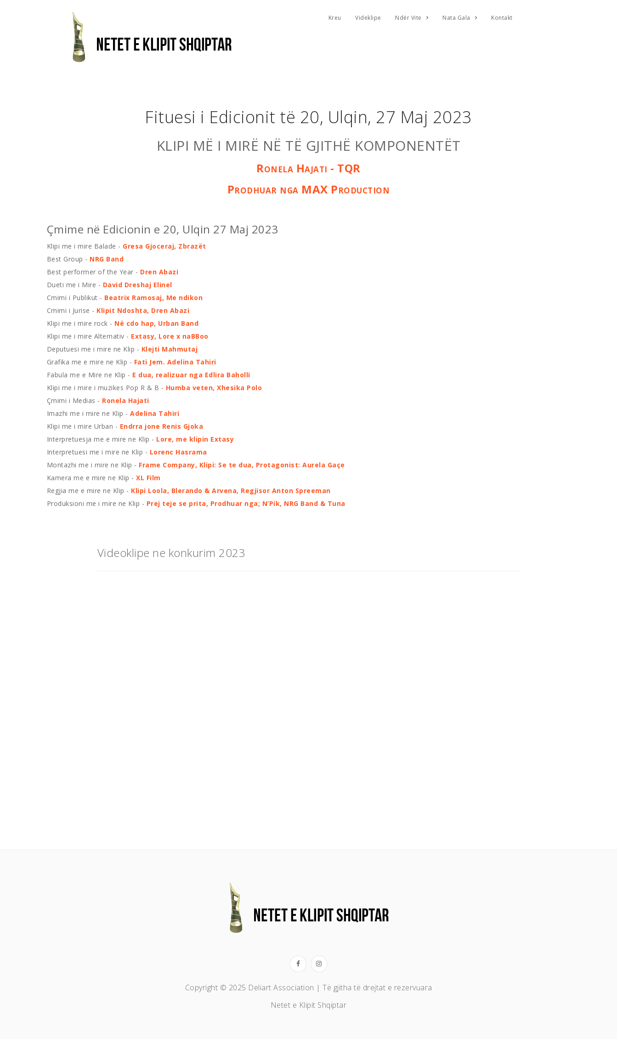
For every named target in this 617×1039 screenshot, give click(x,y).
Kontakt (502, 18)
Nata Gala (456, 18)
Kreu (334, 18)
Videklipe (368, 18)
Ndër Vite (408, 18)
